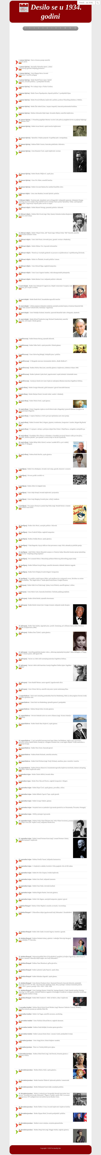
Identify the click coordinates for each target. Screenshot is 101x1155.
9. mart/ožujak (23, 286)
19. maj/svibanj (23, 409)
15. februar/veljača (25, 246)
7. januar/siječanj (24, 86)
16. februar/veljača (25, 253)
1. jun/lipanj (22, 469)
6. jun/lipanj (22, 486)
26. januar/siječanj (24, 138)
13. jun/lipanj (23, 552)
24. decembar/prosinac (26, 1113)
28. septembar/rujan (25, 892)
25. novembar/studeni (25, 1020)
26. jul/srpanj (23, 682)
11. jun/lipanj (23, 539)
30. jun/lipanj (23, 578)
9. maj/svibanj (23, 394)
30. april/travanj (24, 381)
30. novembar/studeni (25, 1034)
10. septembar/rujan (25, 787)
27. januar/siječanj (24, 144)
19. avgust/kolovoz (24, 754)
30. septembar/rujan (25, 899)
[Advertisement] (50, 45)
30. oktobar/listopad (25, 998)
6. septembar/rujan (25, 774)
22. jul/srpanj (23, 652)
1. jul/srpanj (22, 585)
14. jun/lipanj (23, 558)
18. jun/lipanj (23, 572)
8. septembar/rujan (25, 781)
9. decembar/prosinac (25, 1054)
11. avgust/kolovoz (24, 715)
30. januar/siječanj (24, 187)
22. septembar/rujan (25, 859)
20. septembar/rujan (25, 820)
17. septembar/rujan (25, 807)
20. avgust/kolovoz (24, 761)
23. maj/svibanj (23, 429)
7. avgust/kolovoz (24, 709)
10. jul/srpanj (23, 598)
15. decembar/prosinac (26, 1080)
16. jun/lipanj (23, 565)
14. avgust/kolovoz (24, 740)
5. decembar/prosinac (25, 1047)
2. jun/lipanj (22, 475)
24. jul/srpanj (23, 658)
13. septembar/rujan (25, 794)
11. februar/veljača (24, 207)
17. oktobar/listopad (25, 990)
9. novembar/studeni (25, 1014)
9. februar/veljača (24, 193)
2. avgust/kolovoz (24, 696)
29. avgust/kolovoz (24, 768)
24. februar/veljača (25, 279)
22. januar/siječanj (24, 126)
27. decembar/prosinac (26, 1123)
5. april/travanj (23, 338)
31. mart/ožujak (24, 319)
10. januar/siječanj (24, 119)
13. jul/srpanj (23, 626)
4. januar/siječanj (24, 80)
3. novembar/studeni (25, 1007)
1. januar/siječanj (24, 60)
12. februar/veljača (25, 233)
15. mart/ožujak (24, 299)
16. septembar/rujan (25, 801)
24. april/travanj (24, 367)
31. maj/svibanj (23, 454)
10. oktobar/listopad (25, 932)
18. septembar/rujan (25, 814)
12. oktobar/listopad (25, 956)
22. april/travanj (24, 361)
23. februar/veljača (25, 266)
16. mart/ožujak (24, 306)
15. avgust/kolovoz (24, 748)
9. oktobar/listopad (25, 912)
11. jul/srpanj (23, 605)
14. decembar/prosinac (26, 1070)
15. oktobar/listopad (25, 976)
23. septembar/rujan (25, 872)
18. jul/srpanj (23, 632)
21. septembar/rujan (25, 838)
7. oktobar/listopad (25, 906)
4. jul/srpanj (22, 592)
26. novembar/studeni (25, 1027)
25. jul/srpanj (23, 665)
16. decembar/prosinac (26, 1093)
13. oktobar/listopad (25, 963)
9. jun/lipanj (22, 506)
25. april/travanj (24, 374)
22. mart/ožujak (24, 312)
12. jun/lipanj (23, 545)
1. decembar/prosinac (25, 1040)
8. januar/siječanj (24, 106)
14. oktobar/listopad (25, 970)
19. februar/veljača (25, 259)
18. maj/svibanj (23, 401)
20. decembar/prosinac (26, 1107)
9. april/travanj (23, 354)
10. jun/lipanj (23, 525)
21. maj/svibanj (23, 416)
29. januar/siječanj (24, 151)
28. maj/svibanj (23, 435)
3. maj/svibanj (23, 387)
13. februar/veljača (25, 239)
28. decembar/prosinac (26, 1130)
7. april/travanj (23, 345)
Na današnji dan (56, 1148)
